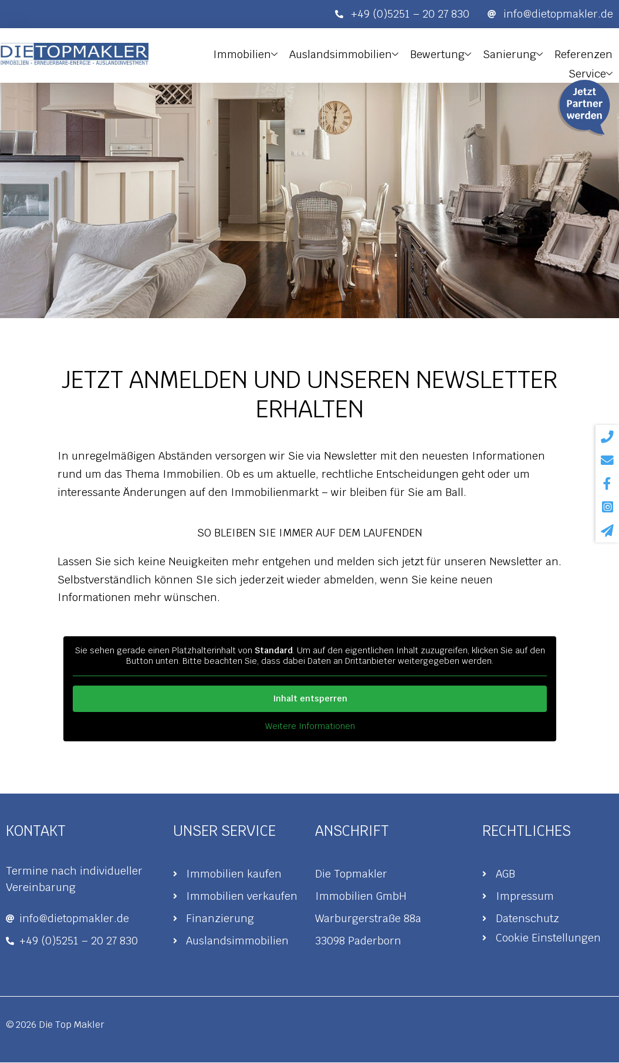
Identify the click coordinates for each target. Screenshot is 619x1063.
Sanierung (516, 53)
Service (592, 70)
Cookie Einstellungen (548, 938)
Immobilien (253, 53)
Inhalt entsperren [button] (309, 698)
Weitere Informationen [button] (309, 726)
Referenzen (585, 53)
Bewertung (445, 53)
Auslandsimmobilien (350, 53)
